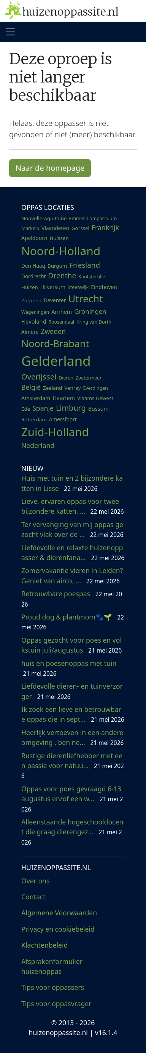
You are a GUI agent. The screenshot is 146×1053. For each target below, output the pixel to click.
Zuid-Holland (55, 432)
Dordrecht (33, 276)
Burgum (57, 265)
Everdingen (95, 388)
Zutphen (31, 300)
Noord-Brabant (55, 343)
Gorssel (80, 228)
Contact (33, 896)
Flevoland (33, 321)
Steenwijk (78, 287)
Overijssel (38, 376)
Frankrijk (105, 227)
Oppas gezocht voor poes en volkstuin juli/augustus (71, 644)
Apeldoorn (34, 237)
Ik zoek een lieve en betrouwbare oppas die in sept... (72, 714)
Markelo (30, 228)
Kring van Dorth (93, 322)
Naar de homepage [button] (50, 168)
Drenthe (62, 275)
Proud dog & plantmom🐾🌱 (72, 621)
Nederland (37, 445)
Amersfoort (63, 419)
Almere (29, 332)
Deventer (55, 300)
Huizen (29, 287)
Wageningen (35, 312)
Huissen (59, 238)
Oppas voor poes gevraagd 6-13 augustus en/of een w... (72, 798)
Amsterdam (35, 398)
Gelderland (56, 360)
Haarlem (63, 398)
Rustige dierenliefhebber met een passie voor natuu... (72, 765)
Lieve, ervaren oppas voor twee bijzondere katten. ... (72, 506)
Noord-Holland (60, 251)
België (31, 387)
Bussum (98, 408)
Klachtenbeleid (44, 945)
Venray (72, 387)
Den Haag (33, 265)
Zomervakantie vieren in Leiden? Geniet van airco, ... (72, 575)
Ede (25, 408)
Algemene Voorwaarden (59, 912)
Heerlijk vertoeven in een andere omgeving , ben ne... (72, 737)
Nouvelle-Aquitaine (44, 218)
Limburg (71, 408)
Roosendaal (61, 322)
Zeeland (52, 387)
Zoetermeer (89, 378)
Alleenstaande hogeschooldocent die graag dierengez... (72, 832)
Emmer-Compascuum (93, 218)
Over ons (35, 880)
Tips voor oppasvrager (56, 1003)
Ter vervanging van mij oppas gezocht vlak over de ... (72, 529)
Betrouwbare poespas (71, 598)
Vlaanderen (55, 228)
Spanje (43, 408)
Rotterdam (34, 419)
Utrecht (85, 298)
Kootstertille (91, 276)
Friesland (84, 265)
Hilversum (52, 287)
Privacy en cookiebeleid (58, 929)
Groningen (90, 311)
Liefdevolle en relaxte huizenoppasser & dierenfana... (72, 552)
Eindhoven (104, 287)
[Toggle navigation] (10, 32)
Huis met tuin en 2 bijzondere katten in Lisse (72, 482)
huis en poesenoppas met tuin (70, 668)
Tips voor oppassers (52, 987)
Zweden (53, 331)
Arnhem (61, 311)
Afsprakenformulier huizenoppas (52, 966)
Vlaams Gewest (95, 398)
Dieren (66, 378)
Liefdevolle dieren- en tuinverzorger (72, 690)
